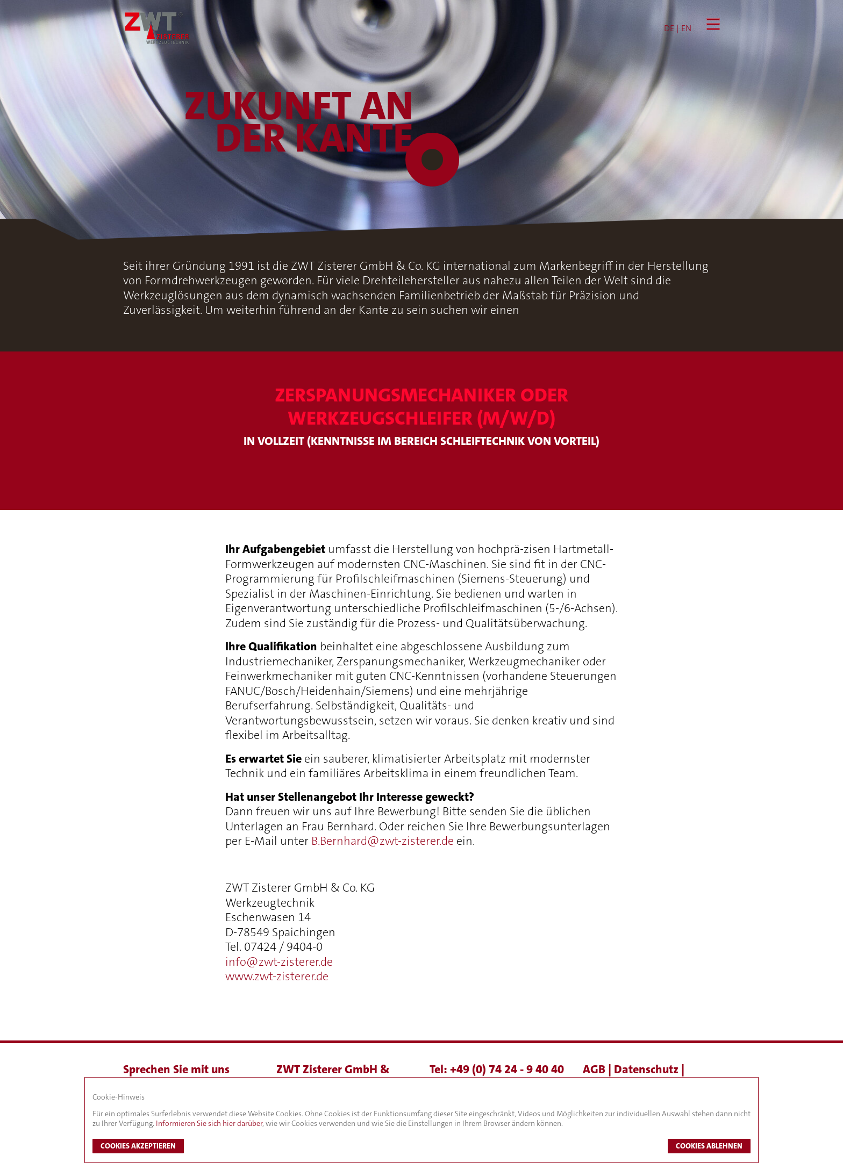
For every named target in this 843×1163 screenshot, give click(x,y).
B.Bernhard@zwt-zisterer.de (382, 841)
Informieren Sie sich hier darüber (209, 1123)
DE (669, 28)
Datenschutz (647, 1069)
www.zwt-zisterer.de (276, 976)
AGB (595, 1069)
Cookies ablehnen (709, 1146)
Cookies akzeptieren (138, 1146)
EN (686, 28)
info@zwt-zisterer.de (279, 962)
